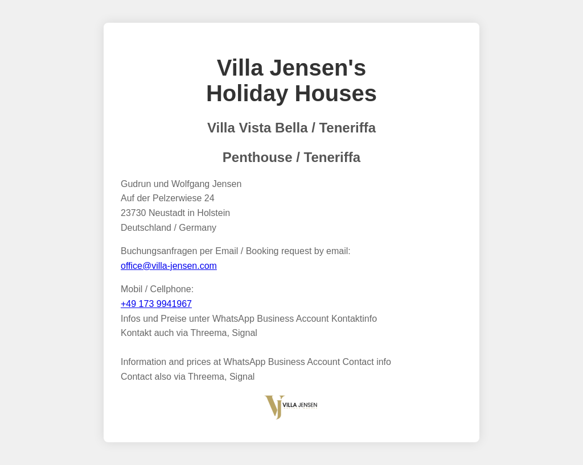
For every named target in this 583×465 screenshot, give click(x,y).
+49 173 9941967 (156, 304)
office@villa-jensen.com (169, 266)
